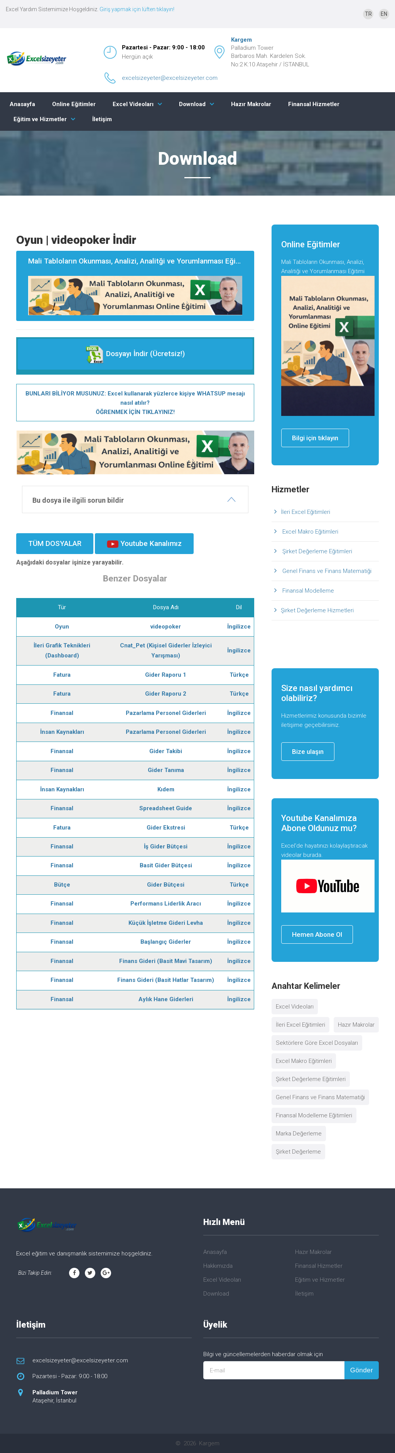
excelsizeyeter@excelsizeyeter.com (170, 77)
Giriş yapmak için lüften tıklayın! (137, 9)
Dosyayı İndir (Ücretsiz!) (135, 354)
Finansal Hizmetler (313, 104)
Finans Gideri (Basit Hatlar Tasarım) (165, 980)
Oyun (62, 626)
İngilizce (239, 626)
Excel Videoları (133, 104)
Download (192, 104)
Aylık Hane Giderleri (165, 999)
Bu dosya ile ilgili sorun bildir (78, 500)
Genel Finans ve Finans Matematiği (326, 571)
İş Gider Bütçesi (165, 846)
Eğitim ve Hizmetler (40, 119)
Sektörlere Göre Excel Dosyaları (317, 1042)
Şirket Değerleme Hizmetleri (317, 610)
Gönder (361, 1370)
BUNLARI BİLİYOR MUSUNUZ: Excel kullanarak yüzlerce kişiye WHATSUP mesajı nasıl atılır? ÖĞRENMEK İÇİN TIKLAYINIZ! (135, 403)
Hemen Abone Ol (317, 934)
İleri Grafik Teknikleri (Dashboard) (62, 650)
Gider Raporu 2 (165, 693)
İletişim (102, 119)
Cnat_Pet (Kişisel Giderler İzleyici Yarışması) (166, 650)
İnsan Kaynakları (62, 731)
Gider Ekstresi (166, 827)
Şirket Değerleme (298, 1151)
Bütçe (62, 884)
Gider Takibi (165, 751)
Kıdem (165, 789)
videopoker (165, 626)
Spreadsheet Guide (165, 808)
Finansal (62, 713)
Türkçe (239, 674)
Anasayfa (22, 104)
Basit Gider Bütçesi (166, 865)
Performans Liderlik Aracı (165, 903)
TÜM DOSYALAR (54, 543)
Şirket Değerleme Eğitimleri (316, 551)
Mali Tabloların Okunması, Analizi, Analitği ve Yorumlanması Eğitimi (138, 286)
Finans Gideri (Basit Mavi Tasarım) (165, 961)
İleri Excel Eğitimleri (305, 512)
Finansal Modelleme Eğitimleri (314, 1115)
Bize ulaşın (308, 751)
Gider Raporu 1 (165, 674)
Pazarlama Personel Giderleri (166, 713)
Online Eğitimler (74, 104)
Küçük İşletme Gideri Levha (165, 922)
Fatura (62, 674)
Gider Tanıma (166, 770)
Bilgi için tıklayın (315, 438)
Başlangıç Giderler (165, 941)
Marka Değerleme (299, 1133)
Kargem (241, 39)
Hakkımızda (218, 1265)
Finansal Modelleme (307, 590)
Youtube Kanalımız (144, 543)
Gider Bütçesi (165, 884)
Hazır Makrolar (251, 104)
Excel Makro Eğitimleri (309, 531)
